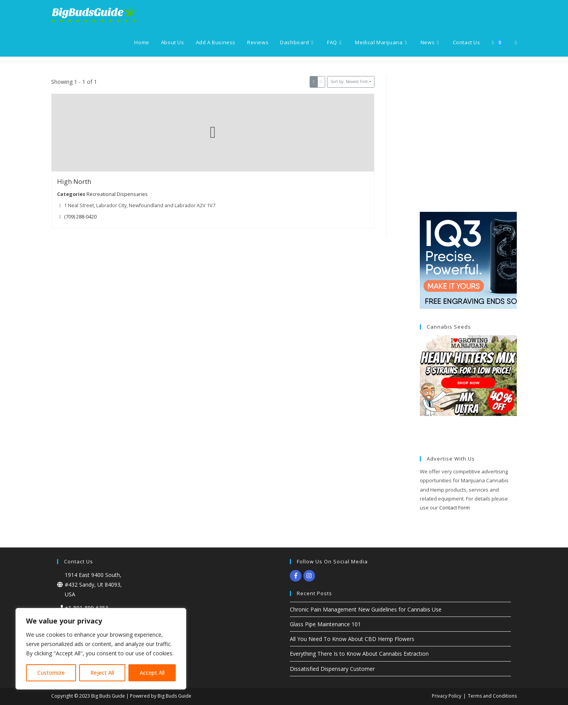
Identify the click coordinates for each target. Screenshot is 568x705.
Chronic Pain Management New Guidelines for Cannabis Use (366, 609)
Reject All (102, 672)
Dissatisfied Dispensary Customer (332, 668)
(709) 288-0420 (80, 216)
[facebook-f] (296, 576)
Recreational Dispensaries (117, 194)
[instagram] (310, 576)
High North (74, 181)
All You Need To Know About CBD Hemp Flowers (352, 639)
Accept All (152, 672)
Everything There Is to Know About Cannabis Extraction (359, 653)
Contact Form (454, 507)
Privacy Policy (446, 696)
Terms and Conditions (492, 696)
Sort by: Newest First (349, 81)
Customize (51, 672)
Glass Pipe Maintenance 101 (325, 624)
